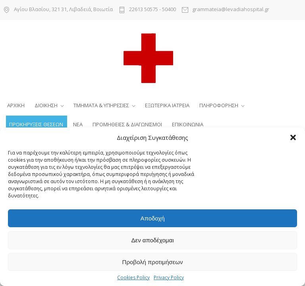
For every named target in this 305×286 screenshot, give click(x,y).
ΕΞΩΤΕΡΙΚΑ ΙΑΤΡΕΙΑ (167, 105)
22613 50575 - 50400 (152, 10)
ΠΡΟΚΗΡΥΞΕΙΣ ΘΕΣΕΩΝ (36, 124)
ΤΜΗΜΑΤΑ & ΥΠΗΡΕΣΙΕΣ (101, 105)
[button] (293, 137)
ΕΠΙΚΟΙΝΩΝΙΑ (187, 124)
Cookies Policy (133, 277)
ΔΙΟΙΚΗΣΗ (46, 105)
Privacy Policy (169, 277)
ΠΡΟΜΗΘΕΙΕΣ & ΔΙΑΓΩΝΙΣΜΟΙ (127, 124)
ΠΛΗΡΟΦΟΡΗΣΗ (218, 105)
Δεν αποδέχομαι (152, 240)
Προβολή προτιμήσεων (152, 262)
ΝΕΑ (78, 124)
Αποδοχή (153, 218)
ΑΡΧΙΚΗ (16, 105)
